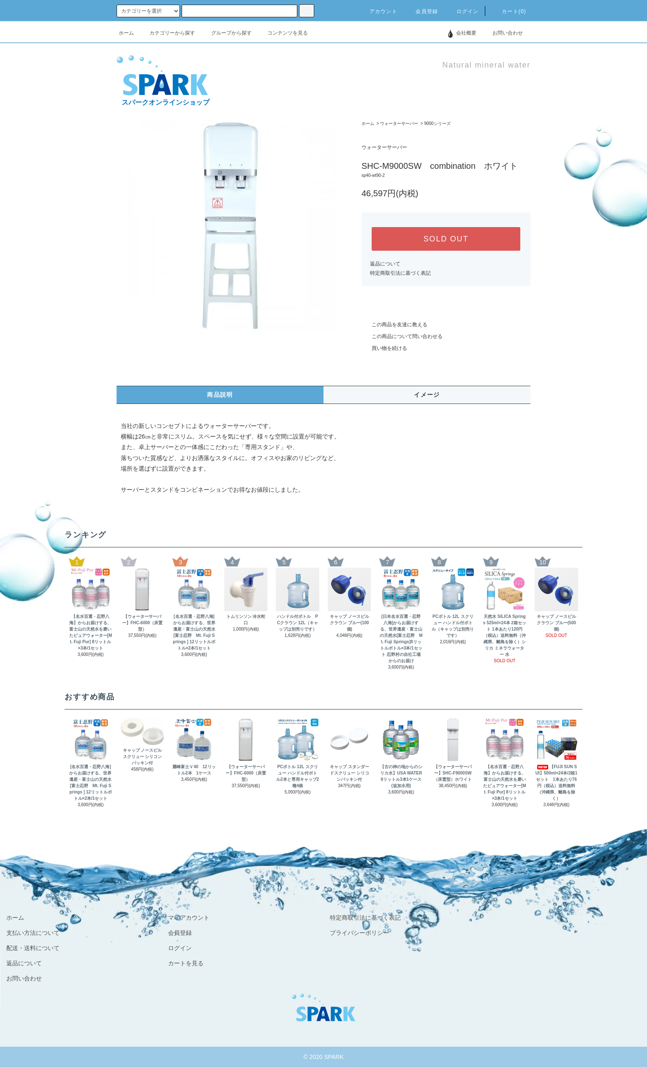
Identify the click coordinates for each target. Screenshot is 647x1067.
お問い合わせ (502, 33)
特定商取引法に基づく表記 (400, 273)
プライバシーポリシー (359, 932)
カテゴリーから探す (167, 33)
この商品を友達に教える (394, 325)
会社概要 (466, 33)
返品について (385, 264)
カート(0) (509, 11)
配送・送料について (33, 948)
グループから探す (226, 33)
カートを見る (186, 963)
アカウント (378, 11)
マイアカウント (188, 917)
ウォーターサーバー (399, 123)
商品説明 (220, 394)
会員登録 (421, 11)
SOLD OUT (446, 239)
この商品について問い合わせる (402, 336)
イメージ (427, 394)
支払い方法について (33, 932)
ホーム (126, 33)
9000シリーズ (437, 123)
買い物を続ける (384, 348)
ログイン (462, 11)
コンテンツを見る (282, 33)
